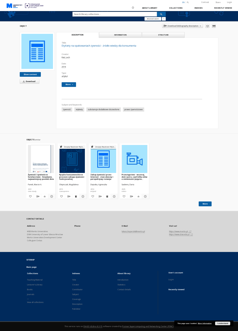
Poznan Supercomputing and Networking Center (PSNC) (147, 326)
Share (218, 2)
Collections (176, 8)
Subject (75, 294)
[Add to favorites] (207, 26)
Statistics (121, 284)
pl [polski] (188, 2)
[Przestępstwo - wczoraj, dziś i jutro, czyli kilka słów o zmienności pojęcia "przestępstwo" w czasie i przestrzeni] (134, 159)
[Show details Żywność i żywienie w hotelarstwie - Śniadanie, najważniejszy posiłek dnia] (51, 196)
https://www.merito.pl (180, 231)
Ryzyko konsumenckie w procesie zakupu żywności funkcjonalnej (71, 176)
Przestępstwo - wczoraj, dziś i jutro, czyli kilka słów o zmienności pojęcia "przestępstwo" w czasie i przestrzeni (134, 176)
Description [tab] (77, 35)
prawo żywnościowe (133, 109)
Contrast (205, 2)
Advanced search (153, 19)
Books (30, 289)
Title (74, 280)
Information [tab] (120, 35)
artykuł (65, 76)
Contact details (124, 289)
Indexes (198, 8)
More (205, 204)
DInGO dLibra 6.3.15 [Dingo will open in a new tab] (92, 326)
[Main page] (132, 8)
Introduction (122, 280)
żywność (67, 109)
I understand (222, 323)
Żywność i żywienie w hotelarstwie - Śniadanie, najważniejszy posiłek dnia (41, 176)
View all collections (35, 302)
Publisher (76, 309)
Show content (30, 74)
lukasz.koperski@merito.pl (133, 231)
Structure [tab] (163, 35)
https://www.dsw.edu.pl (181, 234)
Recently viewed (223, 8)
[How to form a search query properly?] (164, 19)
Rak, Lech (66, 57)
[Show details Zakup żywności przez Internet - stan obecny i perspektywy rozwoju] (113, 196)
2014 (64, 67)
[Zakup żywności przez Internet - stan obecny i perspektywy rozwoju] (103, 159)
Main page (31, 267)
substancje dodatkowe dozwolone (103, 109)
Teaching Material (34, 280)
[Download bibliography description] (37, 196)
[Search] (161, 14)
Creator (75, 284)
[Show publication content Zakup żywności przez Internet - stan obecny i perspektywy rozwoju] (107, 196)
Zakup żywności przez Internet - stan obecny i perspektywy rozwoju (101, 176)
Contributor (77, 289)
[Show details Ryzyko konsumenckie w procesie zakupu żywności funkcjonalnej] (82, 196)
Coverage (76, 299)
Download (28, 81)
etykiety (79, 109)
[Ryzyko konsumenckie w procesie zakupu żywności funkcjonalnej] (72, 159)
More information (205, 323)
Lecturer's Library (34, 284)
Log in (171, 279)
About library (149, 8)
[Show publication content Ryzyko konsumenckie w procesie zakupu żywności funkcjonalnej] (75, 196)
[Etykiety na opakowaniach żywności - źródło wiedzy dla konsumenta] (37, 51)
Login (229, 2)
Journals (30, 294)
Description (77, 304)
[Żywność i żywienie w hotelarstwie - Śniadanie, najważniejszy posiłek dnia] (41, 159)
